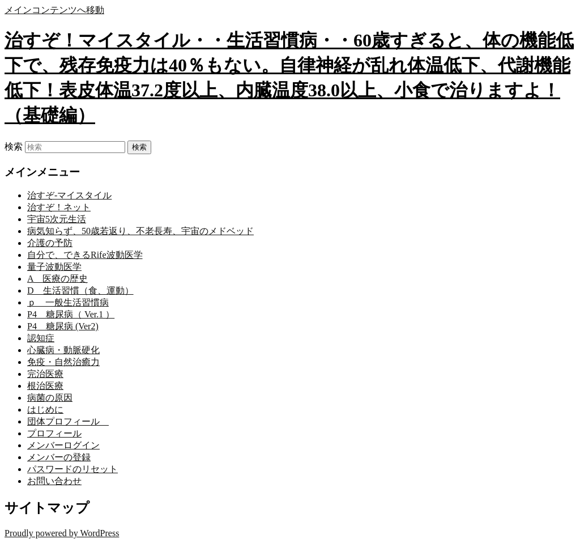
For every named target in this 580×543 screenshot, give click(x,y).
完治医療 (45, 374)
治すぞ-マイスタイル (69, 195)
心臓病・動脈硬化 (63, 350)
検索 (14, 146)
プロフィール (54, 433)
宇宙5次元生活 (56, 219)
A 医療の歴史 (57, 278)
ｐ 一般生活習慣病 (68, 302)
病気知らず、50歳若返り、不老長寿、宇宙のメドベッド (140, 231)
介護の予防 (49, 243)
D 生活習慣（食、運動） (80, 290)
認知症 (40, 338)
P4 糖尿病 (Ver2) (63, 326)
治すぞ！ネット (59, 207)
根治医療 (45, 386)
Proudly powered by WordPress (62, 533)
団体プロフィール (68, 421)
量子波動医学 (54, 267)
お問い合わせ (54, 481)
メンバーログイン (63, 445)
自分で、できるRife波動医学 (85, 255)
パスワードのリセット (72, 469)
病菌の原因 (49, 397)
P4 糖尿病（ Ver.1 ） (70, 314)
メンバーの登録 (59, 457)
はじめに (45, 409)
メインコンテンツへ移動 (54, 10)
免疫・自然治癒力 (63, 362)
